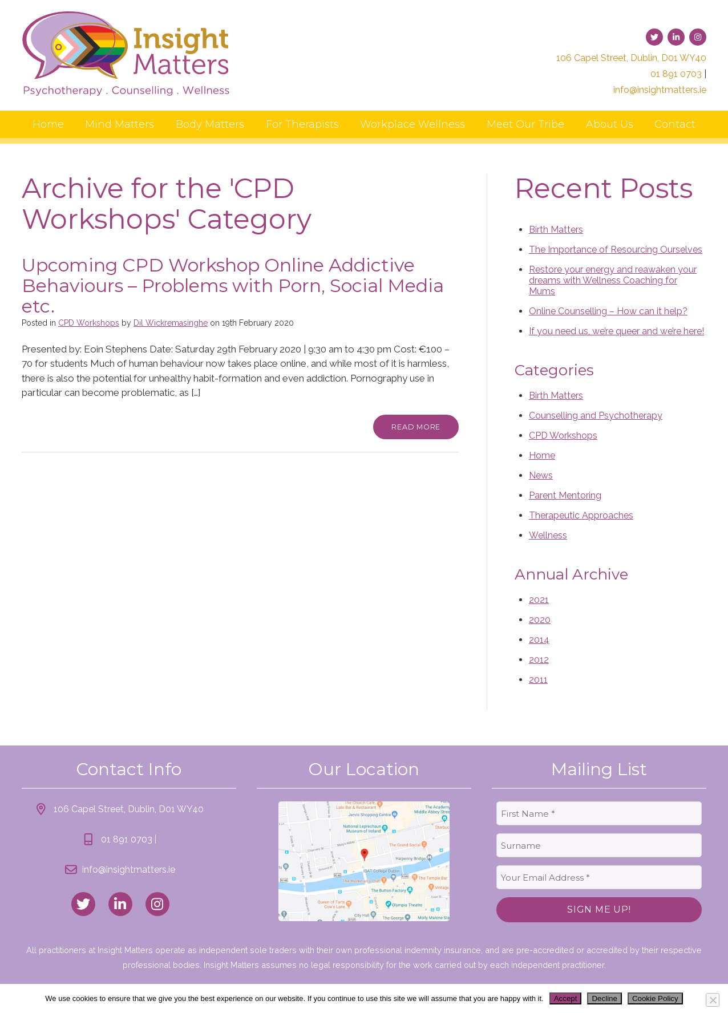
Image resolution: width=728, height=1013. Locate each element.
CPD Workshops (88, 322)
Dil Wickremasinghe (171, 322)
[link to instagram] (697, 37)
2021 (539, 599)
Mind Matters (119, 124)
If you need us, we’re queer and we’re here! (616, 331)
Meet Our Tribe (525, 124)
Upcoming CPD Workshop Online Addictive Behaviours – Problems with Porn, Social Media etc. (233, 285)
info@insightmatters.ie (659, 89)
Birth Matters (556, 229)
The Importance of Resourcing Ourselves (615, 249)
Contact (674, 124)
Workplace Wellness (412, 124)
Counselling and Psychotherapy (595, 415)
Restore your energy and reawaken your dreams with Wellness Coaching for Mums (613, 280)
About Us (609, 124)
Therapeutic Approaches (581, 515)
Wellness (548, 535)
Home (48, 124)
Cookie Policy (655, 998)
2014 (539, 639)
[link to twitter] (654, 37)
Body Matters (210, 124)
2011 (538, 679)
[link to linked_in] (120, 904)
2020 (540, 619)
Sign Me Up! (599, 909)
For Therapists (302, 124)
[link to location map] (364, 861)
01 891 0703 (676, 73)
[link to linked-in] (676, 37)
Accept (565, 998)
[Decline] (712, 1000)
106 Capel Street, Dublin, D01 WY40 (631, 57)
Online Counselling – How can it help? (608, 311)
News (541, 475)
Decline (604, 998)
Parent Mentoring (565, 495)
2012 (539, 659)
